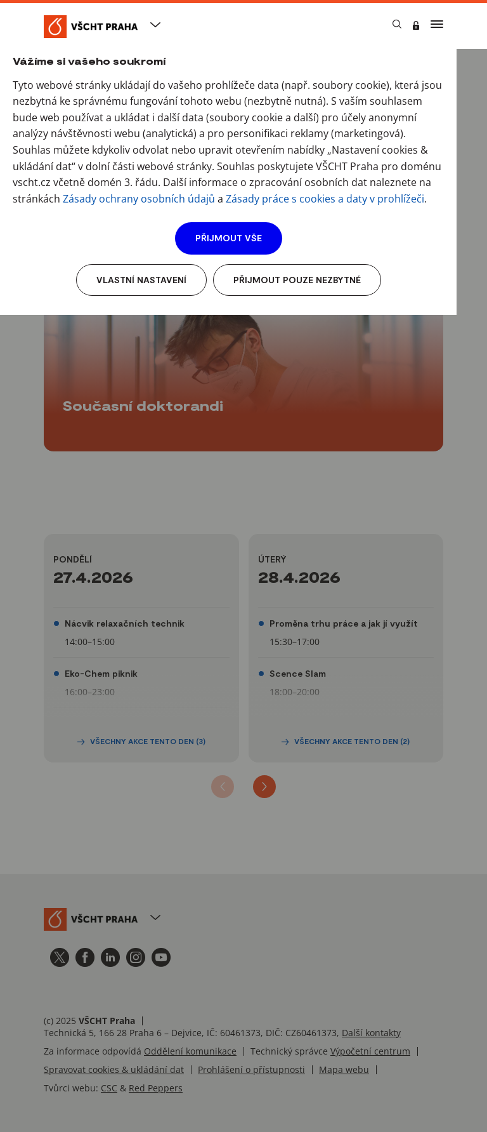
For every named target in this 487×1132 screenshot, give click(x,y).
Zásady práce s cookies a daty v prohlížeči (325, 199)
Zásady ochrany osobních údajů (139, 199)
